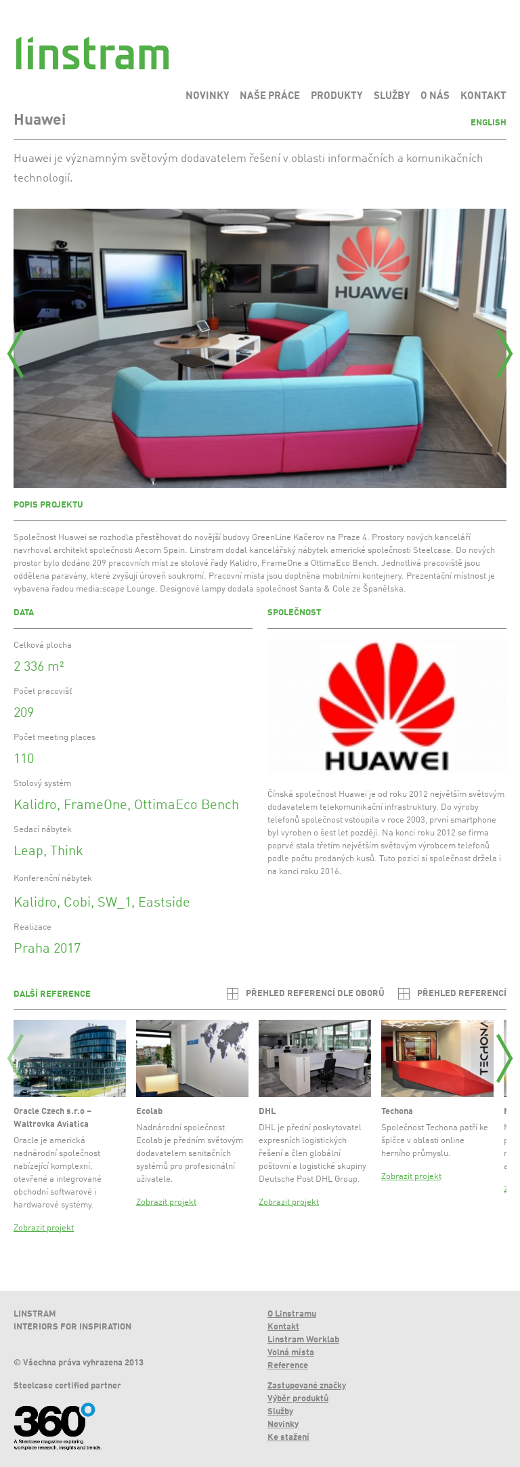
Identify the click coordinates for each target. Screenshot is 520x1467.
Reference (287, 1365)
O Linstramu (291, 1314)
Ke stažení (288, 1437)
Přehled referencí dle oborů (315, 993)
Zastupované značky (306, 1386)
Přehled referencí (461, 993)
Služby (280, 1411)
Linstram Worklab (303, 1340)
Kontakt (283, 1327)
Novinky (283, 1424)
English (488, 123)
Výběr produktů (297, 1398)
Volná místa (290, 1352)
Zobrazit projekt (44, 1228)
